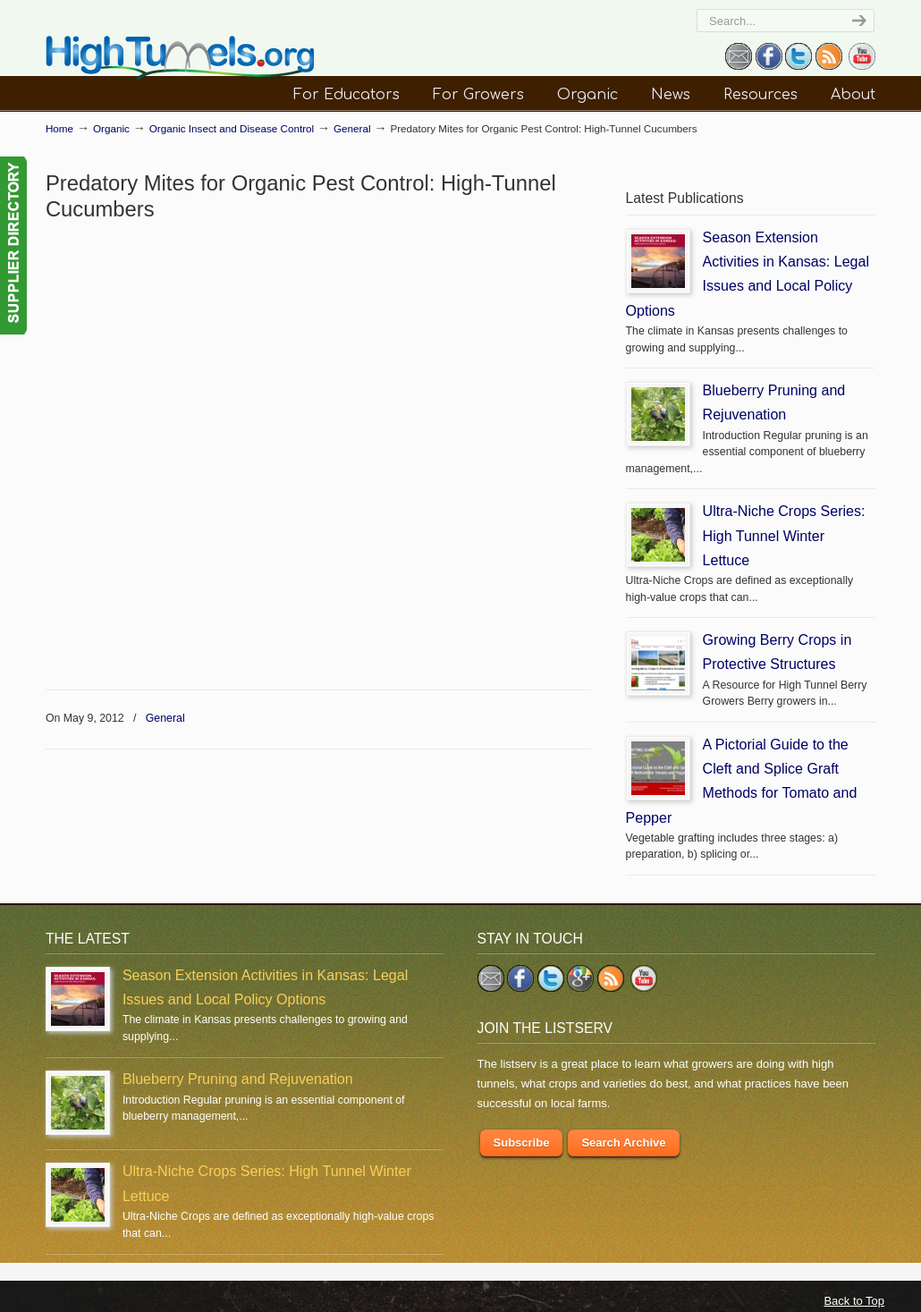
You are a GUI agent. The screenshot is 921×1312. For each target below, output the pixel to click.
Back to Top (854, 1301)
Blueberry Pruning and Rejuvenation (238, 1079)
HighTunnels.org (180, 58)
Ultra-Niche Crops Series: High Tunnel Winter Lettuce (784, 535)
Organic (111, 128)
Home (59, 128)
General (352, 128)
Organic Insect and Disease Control (232, 128)
